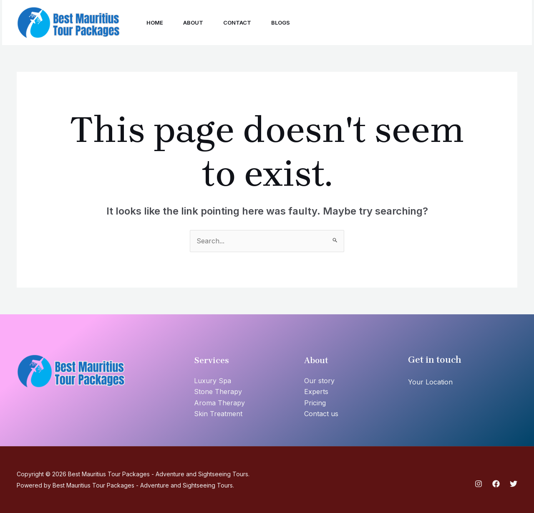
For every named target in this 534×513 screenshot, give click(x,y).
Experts (316, 391)
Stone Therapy (218, 391)
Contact (237, 22)
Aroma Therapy (219, 403)
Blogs (280, 22)
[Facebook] (417, 23)
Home (154, 22)
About (193, 22)
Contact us (321, 413)
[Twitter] (435, 23)
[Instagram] (398, 23)
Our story (319, 381)
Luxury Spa (212, 381)
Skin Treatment (218, 413)
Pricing (315, 403)
